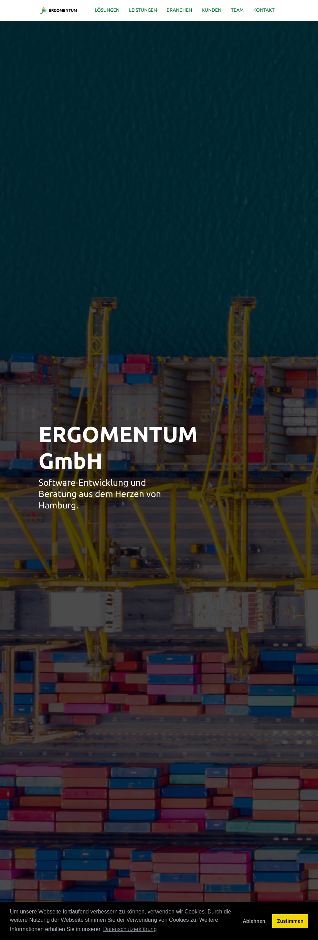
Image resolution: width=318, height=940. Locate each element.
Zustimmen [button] (290, 921)
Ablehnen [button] (254, 921)
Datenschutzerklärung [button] (130, 929)
